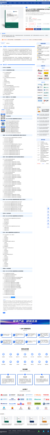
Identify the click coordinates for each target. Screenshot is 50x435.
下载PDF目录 (46, 29)
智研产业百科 (19, 430)
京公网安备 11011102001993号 (31, 431)
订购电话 (27, 19)
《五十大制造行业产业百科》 (25, 39)
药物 (26, 7)
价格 (26, 23)
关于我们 (44, 0)
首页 (1, 5)
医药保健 (8, 5)
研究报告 (4, 5)
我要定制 (47, 163)
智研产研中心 (24, 430)
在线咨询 (38, 29)
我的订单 (47, 0)
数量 (26, 26)
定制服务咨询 (13, 297)
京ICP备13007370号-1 (24, 431)
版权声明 (3, 33)
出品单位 (27, 18)
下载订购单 (39, 26)
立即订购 (29, 29)
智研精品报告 (14, 430)
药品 (11, 5)
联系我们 (28, 430)
